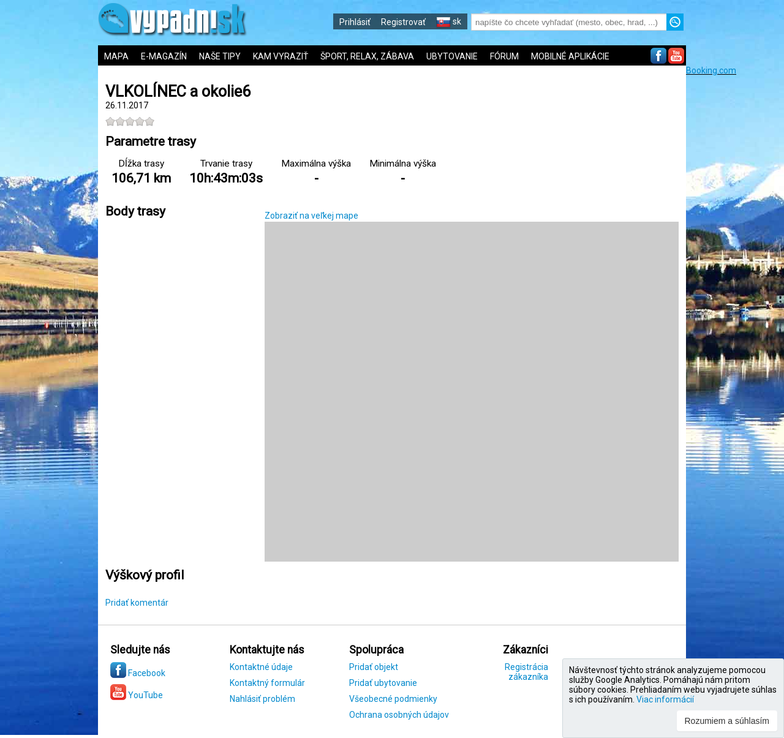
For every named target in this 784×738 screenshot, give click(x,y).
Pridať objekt (373, 667)
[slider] (129, 121)
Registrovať (403, 22)
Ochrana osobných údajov (399, 715)
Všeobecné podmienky (393, 699)
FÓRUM (504, 56)
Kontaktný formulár (267, 683)
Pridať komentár (136, 603)
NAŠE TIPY (220, 56)
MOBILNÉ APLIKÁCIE (570, 56)
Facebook (137, 673)
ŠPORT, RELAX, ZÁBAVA (367, 56)
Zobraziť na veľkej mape (311, 215)
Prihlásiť (355, 22)
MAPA (116, 56)
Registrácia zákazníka (526, 672)
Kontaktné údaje (261, 667)
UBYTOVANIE (452, 56)
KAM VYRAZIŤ (280, 56)
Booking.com (711, 70)
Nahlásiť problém (262, 699)
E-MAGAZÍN (164, 56)
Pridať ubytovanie (383, 683)
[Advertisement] (735, 259)
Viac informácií (665, 699)
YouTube (136, 695)
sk (448, 21)
